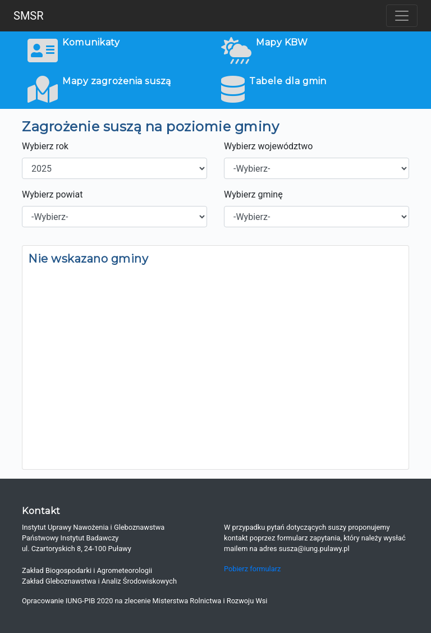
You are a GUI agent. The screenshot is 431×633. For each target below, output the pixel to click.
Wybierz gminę (253, 194)
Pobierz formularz (252, 569)
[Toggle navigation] (402, 15)
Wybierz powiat (52, 194)
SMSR (28, 15)
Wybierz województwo (268, 146)
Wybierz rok (45, 146)
